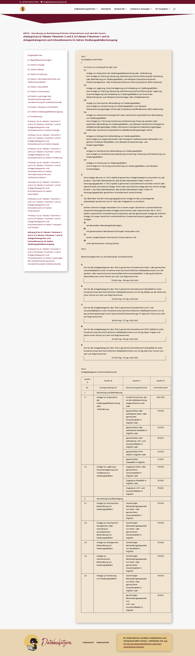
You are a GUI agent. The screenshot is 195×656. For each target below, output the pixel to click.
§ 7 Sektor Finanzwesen (39, 91)
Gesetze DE (119, 9)
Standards (106, 9)
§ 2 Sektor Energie (36, 65)
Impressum (88, 642)
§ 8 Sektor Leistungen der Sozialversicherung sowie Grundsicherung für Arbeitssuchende (45, 99)
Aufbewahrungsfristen (84, 9)
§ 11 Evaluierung (35, 116)
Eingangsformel (35, 55)
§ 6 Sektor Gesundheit (38, 87)
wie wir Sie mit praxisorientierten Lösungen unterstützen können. (145, 644)
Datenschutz (103, 642)
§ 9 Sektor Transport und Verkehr (43, 107)
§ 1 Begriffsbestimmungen (40, 60)
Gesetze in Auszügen (140, 9)
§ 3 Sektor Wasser (36, 69)
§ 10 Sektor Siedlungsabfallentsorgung (45, 112)
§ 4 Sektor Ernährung (37, 74)
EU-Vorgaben (162, 9)
